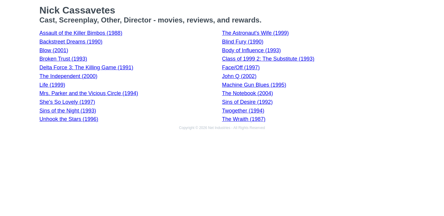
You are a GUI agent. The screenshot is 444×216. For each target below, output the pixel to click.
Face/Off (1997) (241, 67)
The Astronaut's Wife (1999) (255, 33)
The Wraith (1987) (243, 119)
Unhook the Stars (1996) (68, 119)
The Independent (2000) (68, 76)
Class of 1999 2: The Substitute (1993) (268, 59)
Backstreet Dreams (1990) (70, 42)
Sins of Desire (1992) (247, 102)
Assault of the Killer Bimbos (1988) (80, 33)
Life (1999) (52, 85)
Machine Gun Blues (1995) (254, 85)
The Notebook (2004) (247, 93)
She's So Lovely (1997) (67, 102)
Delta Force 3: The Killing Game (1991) (86, 67)
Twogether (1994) (243, 111)
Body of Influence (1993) (251, 50)
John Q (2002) (239, 76)
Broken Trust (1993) (63, 59)
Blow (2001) (53, 50)
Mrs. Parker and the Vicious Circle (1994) (88, 93)
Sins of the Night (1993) (67, 111)
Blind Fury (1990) (242, 42)
